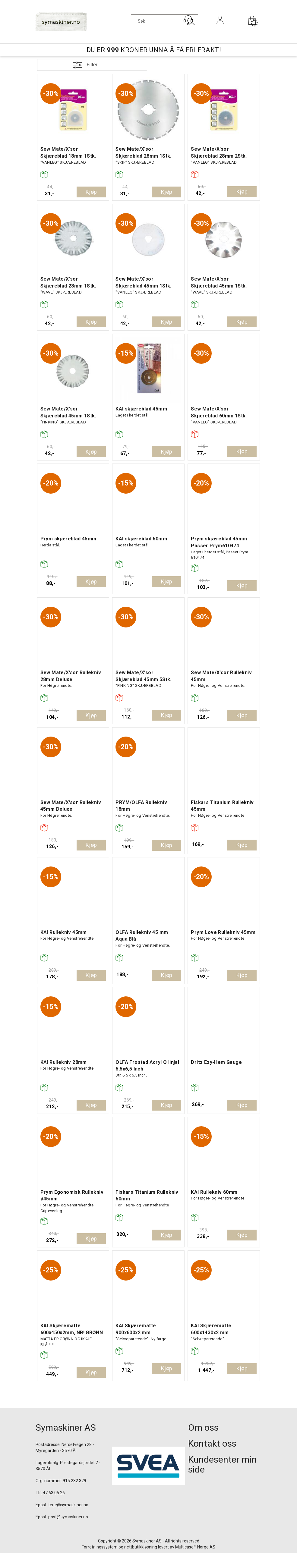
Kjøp (91, 192)
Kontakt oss (212, 1443)
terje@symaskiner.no (68, 1504)
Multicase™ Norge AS (195, 1547)
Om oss (203, 1427)
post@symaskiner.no (68, 1516)
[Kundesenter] (188, 20)
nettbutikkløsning (140, 1547)
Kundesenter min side (222, 1464)
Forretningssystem (100, 1547)
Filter (92, 65)
